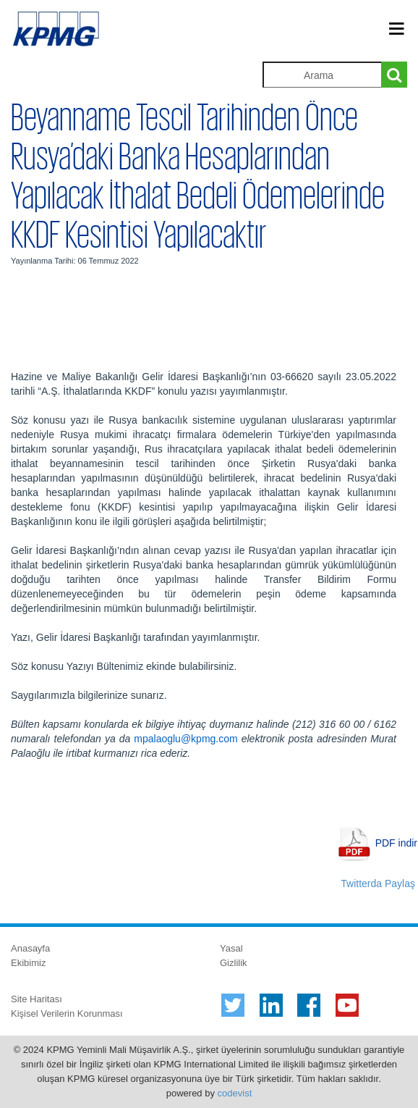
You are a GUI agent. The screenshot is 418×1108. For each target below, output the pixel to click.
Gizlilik (233, 962)
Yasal (231, 948)
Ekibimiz (28, 962)
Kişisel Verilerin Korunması (67, 1013)
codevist (235, 1093)
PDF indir (396, 843)
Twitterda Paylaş (378, 883)
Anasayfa (30, 948)
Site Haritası (36, 999)
